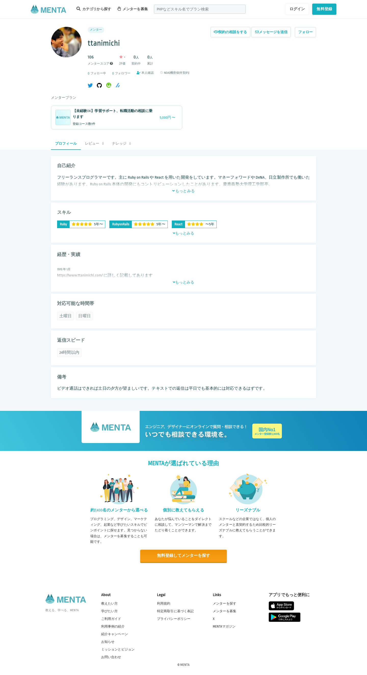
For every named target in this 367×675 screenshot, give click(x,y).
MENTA (185, 664)
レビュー (94, 143)
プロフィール (66, 143)
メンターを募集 (132, 9)
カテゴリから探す (93, 9)
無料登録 (324, 9)
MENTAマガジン (224, 626)
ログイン (297, 9)
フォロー (305, 32)
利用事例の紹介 (113, 626)
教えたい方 (109, 603)
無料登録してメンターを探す (183, 556)
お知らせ (108, 641)
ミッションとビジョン (118, 649)
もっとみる (183, 191)
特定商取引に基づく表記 (175, 610)
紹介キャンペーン (114, 634)
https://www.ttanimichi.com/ (80, 275)
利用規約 (164, 603)
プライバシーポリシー (174, 618)
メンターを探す (224, 603)
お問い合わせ (111, 657)
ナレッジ (121, 143)
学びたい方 (109, 610)
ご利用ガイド (111, 618)
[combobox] (200, 9)
